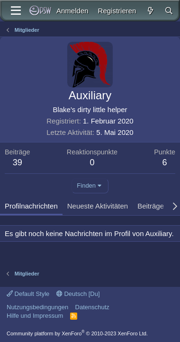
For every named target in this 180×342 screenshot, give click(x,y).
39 (17, 162)
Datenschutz (92, 307)
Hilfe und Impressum (35, 315)
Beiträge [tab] (150, 206)
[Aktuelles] (150, 10)
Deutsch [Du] (78, 293)
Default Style (28, 293)
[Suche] (169, 10)
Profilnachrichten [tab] (31, 206)
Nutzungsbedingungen (37, 307)
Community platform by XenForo (77, 333)
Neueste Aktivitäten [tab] (97, 206)
